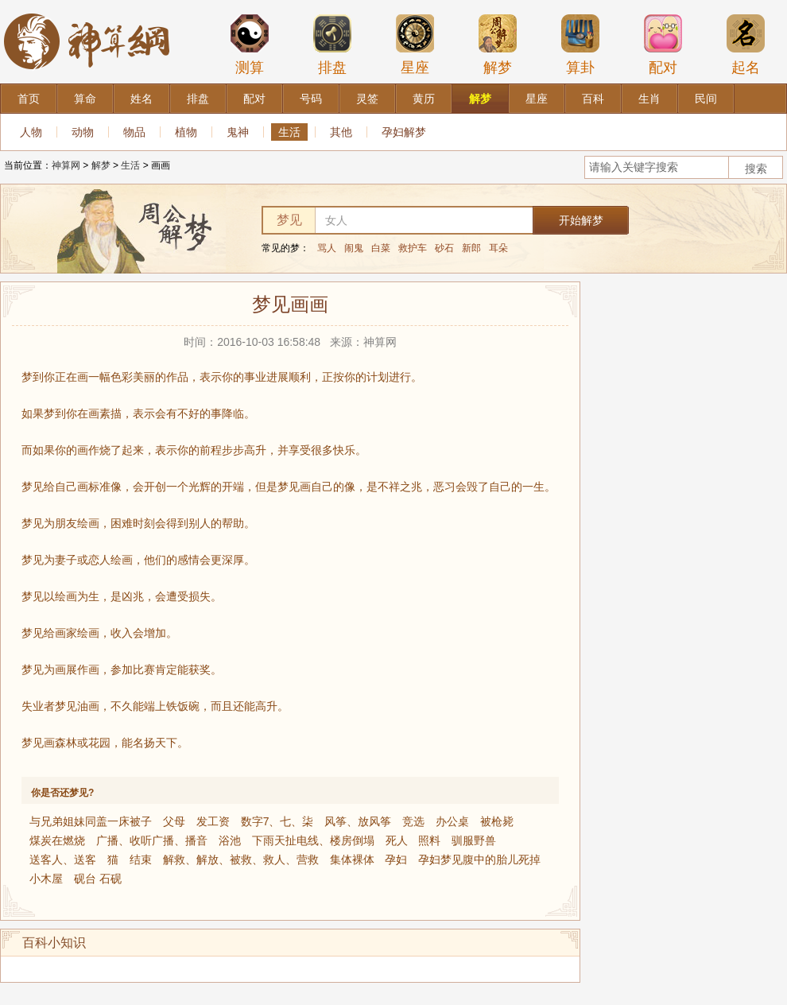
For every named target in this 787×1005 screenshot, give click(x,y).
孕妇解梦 (404, 132)
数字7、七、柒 (277, 821)
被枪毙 (497, 821)
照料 (429, 840)
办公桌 (452, 821)
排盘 (332, 45)
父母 (174, 821)
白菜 (380, 248)
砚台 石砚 (98, 878)
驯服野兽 (474, 840)
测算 (249, 45)
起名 (745, 45)
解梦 (497, 45)
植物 (186, 132)
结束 (141, 859)
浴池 (230, 840)
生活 (289, 132)
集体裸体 (352, 859)
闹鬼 (353, 248)
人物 (31, 132)
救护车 (412, 248)
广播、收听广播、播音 (151, 840)
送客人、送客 (62, 859)
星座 (415, 45)
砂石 (444, 248)
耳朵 (498, 248)
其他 (341, 132)
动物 (83, 132)
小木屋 (46, 878)
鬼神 (238, 132)
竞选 (413, 821)
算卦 (580, 45)
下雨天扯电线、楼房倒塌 (313, 840)
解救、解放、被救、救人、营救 (241, 859)
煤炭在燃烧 (57, 840)
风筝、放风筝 (357, 821)
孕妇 (396, 859)
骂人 (326, 248)
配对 (663, 45)
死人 (397, 840)
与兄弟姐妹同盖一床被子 (90, 821)
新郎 (471, 248)
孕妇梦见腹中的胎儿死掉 (479, 859)
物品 (134, 132)
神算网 (66, 165)
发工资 (213, 821)
